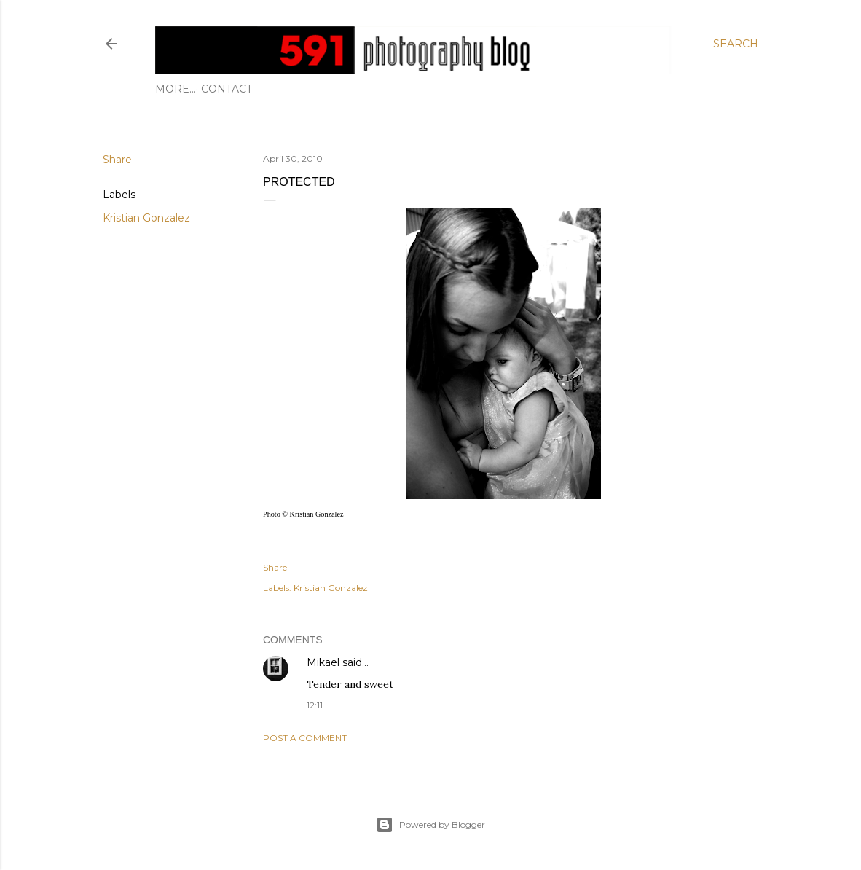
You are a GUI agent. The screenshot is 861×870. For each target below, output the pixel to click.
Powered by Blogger (430, 825)
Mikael (323, 662)
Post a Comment (305, 737)
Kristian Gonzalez (146, 217)
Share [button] (117, 159)
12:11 (315, 704)
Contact (185, 88)
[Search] (735, 43)
